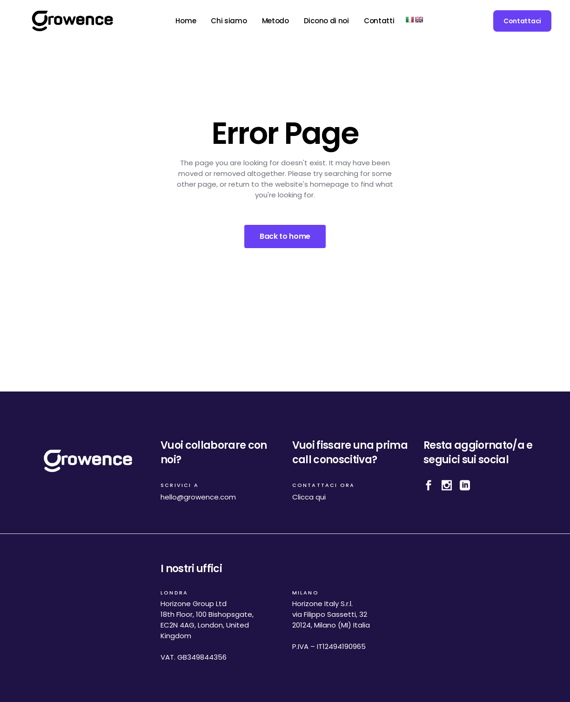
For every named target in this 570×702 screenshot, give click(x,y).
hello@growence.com (198, 497)
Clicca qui (309, 497)
